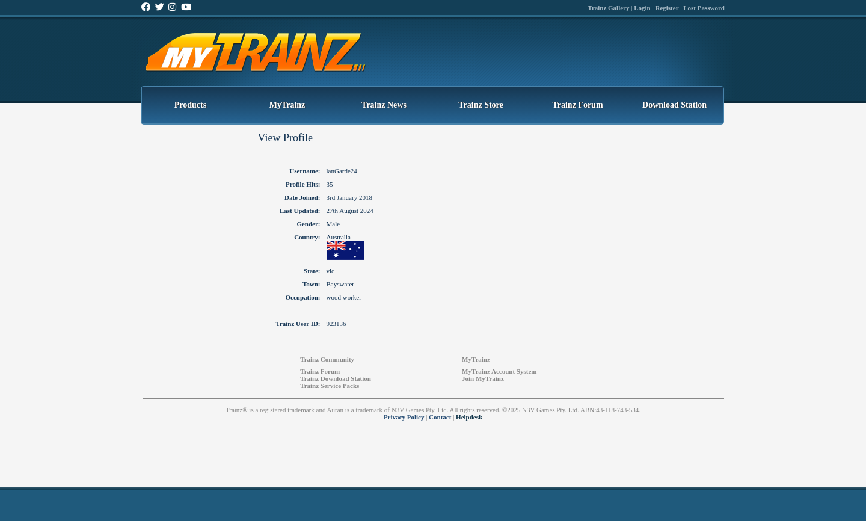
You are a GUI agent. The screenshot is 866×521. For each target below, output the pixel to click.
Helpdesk (469, 417)
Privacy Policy (404, 417)
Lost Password (704, 7)
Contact (440, 417)
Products (190, 104)
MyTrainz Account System (499, 371)
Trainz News (384, 104)
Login (642, 7)
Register (666, 7)
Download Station (674, 104)
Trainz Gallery (608, 7)
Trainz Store (480, 104)
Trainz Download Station (335, 378)
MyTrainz (287, 104)
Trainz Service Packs (329, 385)
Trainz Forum (577, 104)
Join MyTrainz (483, 378)
